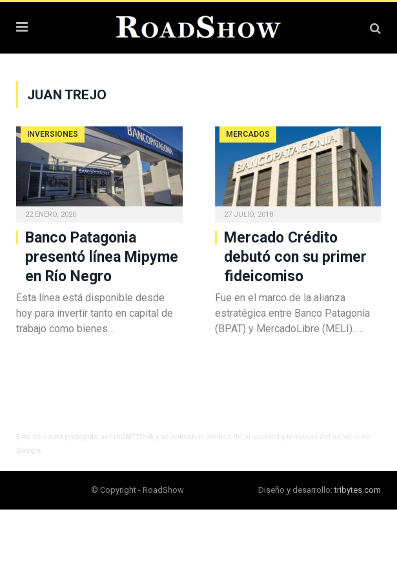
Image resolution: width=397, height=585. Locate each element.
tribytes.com (357, 490)
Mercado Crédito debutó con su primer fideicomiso (295, 257)
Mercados (248, 134)
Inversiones (52, 134)
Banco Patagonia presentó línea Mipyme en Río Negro (101, 257)
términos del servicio (323, 437)
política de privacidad (243, 437)
